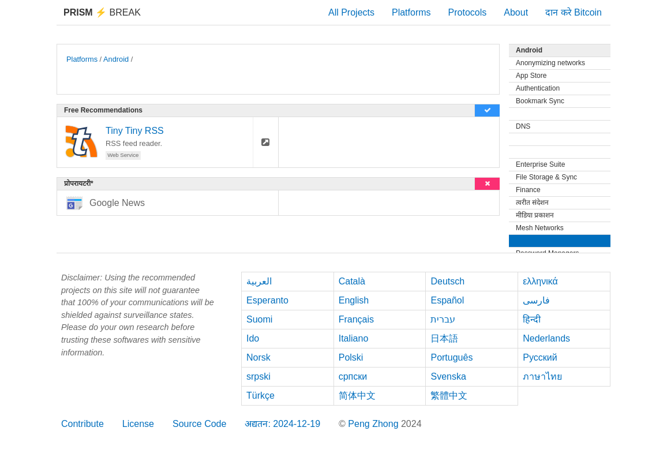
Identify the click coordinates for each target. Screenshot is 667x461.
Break (102, 12)
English (354, 300)
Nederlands (546, 338)
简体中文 (357, 395)
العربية (259, 281)
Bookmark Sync (540, 101)
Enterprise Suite (540, 164)
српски (353, 376)
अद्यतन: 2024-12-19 (282, 424)
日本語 (444, 338)
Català (352, 281)
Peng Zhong (374, 424)
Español (447, 300)
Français (356, 319)
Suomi (259, 319)
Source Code (199, 424)
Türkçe (260, 395)
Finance (528, 190)
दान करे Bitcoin (573, 12)
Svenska (448, 376)
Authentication (538, 88)
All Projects (351, 12)
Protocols (467, 12)
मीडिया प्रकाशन (535, 215)
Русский (540, 357)
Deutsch (447, 281)
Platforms (411, 12)
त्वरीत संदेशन (532, 202)
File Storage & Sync (546, 177)
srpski (258, 376)
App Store (531, 76)
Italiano (354, 338)
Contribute (82, 424)
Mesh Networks (540, 228)
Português (451, 357)
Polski (351, 357)
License (138, 424)
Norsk (258, 357)
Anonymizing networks (550, 63)
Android (116, 59)
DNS (523, 126)
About (516, 12)
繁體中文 (448, 395)
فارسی (536, 300)
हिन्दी (532, 319)
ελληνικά (540, 281)
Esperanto (267, 300)
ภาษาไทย (542, 376)
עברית (442, 319)
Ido (252, 338)
